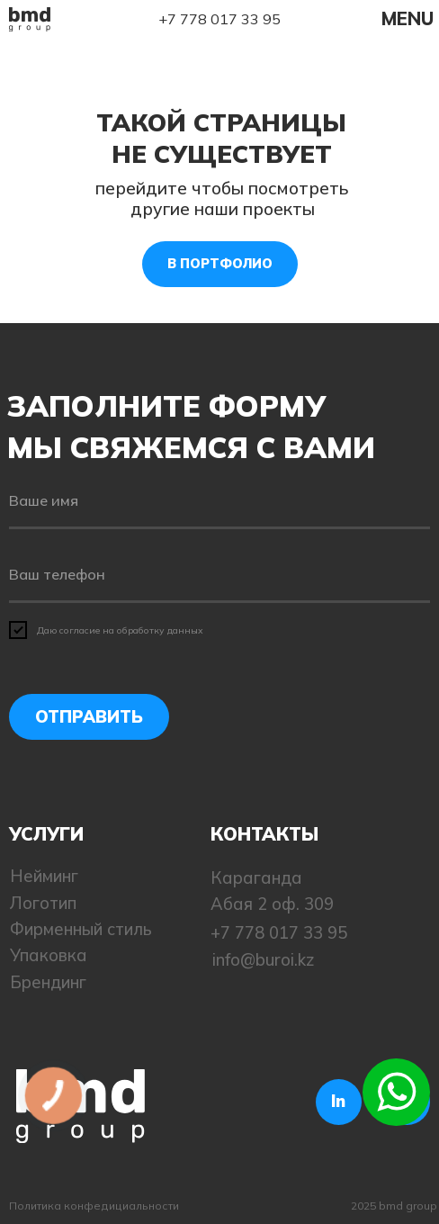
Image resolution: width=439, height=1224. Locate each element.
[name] (219, 501)
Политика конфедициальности (94, 1205)
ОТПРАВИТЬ (89, 716)
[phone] (219, 575)
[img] (29, 19)
